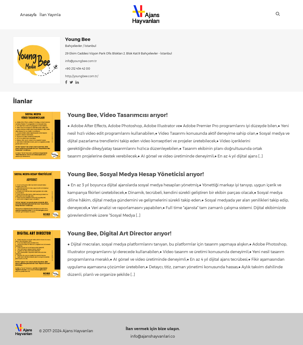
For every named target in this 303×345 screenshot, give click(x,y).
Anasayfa (28, 15)
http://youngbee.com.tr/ (81, 76)
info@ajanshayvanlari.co (152, 336)
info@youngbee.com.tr (81, 61)
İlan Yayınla (50, 15)
